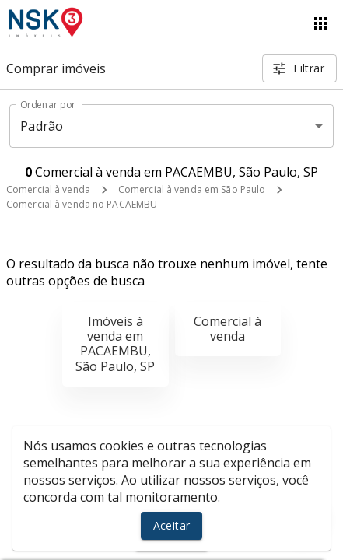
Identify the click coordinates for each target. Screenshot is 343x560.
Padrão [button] (41, 126)
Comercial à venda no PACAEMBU (81, 204)
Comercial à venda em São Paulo (191, 189)
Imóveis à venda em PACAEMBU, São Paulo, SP (115, 344)
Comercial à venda (48, 189)
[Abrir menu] (320, 23)
